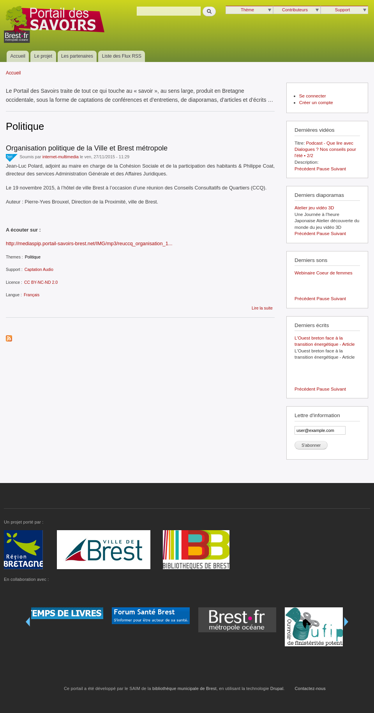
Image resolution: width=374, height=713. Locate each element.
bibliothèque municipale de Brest (184, 688)
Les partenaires (77, 56)
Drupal (276, 688)
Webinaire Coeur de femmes (324, 272)
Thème (247, 9)
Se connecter (312, 95)
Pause (323, 168)
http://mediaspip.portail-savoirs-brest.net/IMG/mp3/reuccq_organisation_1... (89, 243)
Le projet (43, 56)
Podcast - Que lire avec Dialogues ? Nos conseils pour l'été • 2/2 (325, 149)
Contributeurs (295, 9)
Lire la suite (262, 308)
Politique (33, 257)
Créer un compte (316, 102)
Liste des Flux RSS (121, 56)
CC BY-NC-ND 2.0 (41, 282)
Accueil (18, 56)
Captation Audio (39, 269)
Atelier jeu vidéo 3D (314, 207)
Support (342, 9)
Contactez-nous (310, 688)
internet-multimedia (60, 156)
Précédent (305, 168)
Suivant (338, 168)
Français (31, 294)
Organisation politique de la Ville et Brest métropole (87, 148)
